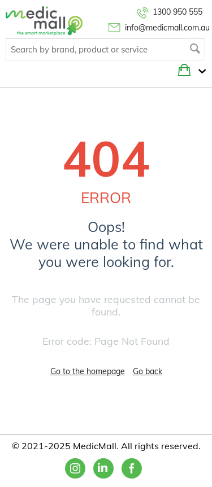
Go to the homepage (87, 371)
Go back (147, 371)
